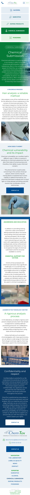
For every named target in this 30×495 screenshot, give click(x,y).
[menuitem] (15, 457)
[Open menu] (24, 3)
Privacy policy (13, 492)
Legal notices (18, 490)
